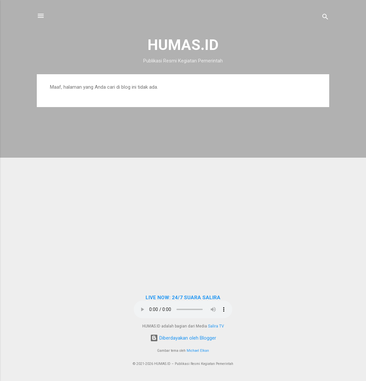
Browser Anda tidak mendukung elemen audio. (183, 309)
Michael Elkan (198, 350)
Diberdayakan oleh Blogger (183, 338)
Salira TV (216, 326)
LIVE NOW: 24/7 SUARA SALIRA (183, 298)
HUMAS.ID (183, 45)
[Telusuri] (325, 18)
